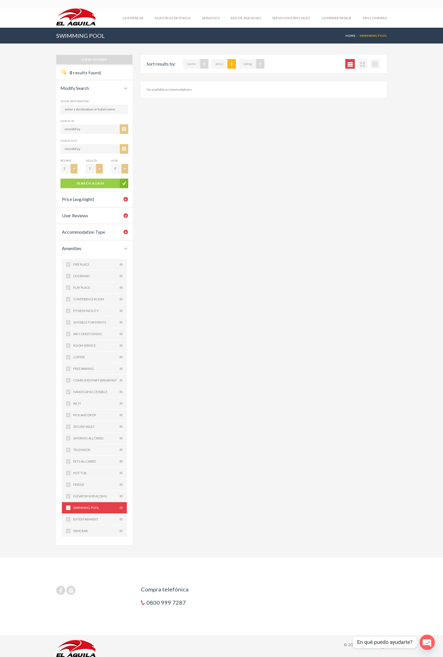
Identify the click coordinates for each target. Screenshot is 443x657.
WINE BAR (98, 531)
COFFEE (98, 357)
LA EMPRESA (133, 18)
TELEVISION (98, 449)
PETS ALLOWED (98, 461)
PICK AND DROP (98, 415)
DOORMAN (98, 276)
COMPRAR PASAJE (337, 18)
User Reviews (75, 215)
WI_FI (98, 403)
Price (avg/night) (78, 199)
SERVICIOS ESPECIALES (291, 18)
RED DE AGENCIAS (246, 18)
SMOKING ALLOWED (98, 438)
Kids (114, 160)
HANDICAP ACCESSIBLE (98, 392)
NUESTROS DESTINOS (173, 18)
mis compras (375, 18)
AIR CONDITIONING (98, 334)
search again (90, 183)
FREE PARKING (98, 368)
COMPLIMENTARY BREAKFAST (98, 380)
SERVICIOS (211, 18)
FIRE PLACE (98, 264)
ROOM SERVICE (98, 345)
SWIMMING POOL (98, 507)
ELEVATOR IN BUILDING (98, 496)
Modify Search (74, 88)
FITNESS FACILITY (98, 310)
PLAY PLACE (98, 287)
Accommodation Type (83, 232)
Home (350, 35)
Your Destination (74, 101)
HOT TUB (98, 473)
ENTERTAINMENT (98, 519)
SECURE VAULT (98, 426)
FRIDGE (98, 484)
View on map (94, 59)
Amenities (71, 248)
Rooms (65, 160)
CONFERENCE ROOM (98, 299)
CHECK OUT (68, 140)
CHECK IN (67, 121)
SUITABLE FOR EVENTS (98, 322)
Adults (91, 160)
